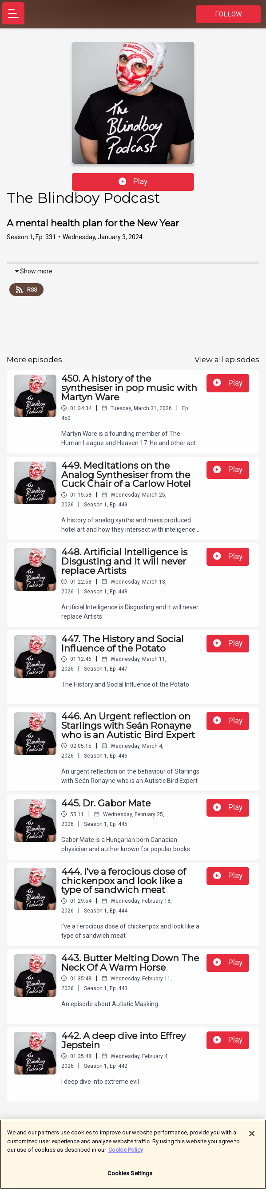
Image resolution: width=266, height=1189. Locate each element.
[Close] (252, 1136)
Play (133, 181)
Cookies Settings (129, 1175)
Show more (33, 271)
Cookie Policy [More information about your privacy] (125, 1152)
